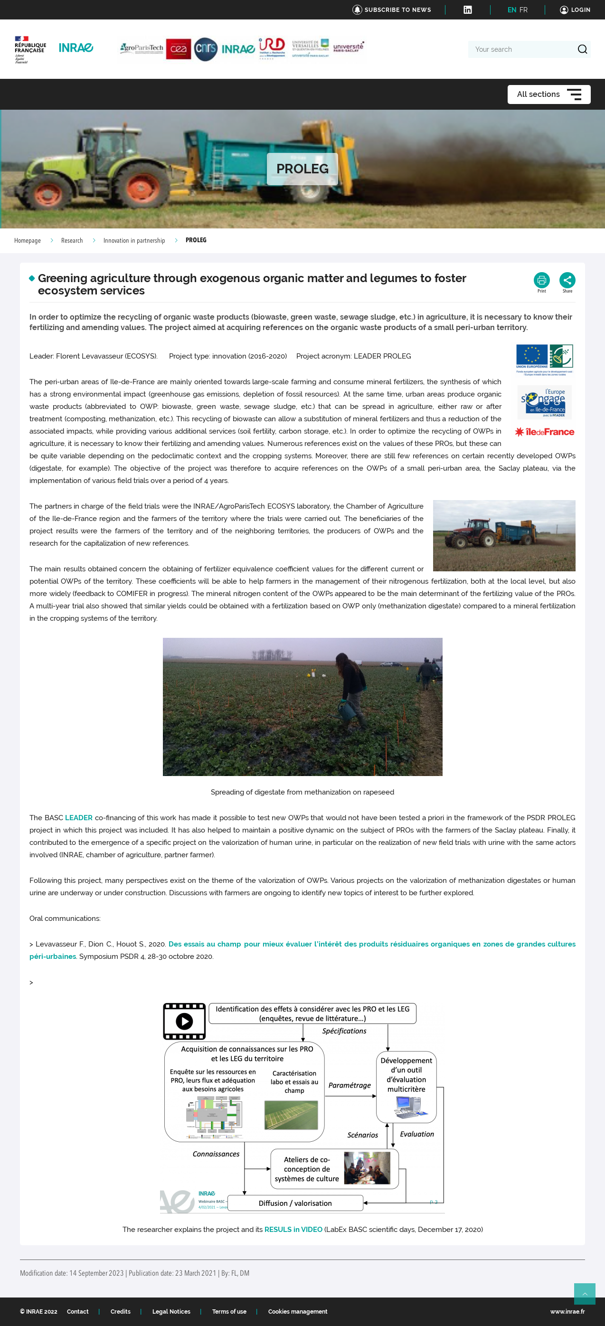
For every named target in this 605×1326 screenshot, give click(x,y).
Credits (121, 1311)
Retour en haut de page (589, 1298)
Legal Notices (171, 1311)
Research (72, 240)
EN (512, 10)
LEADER (79, 818)
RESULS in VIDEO (293, 1229)
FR (524, 10)
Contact (78, 1311)
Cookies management (298, 1311)
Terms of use (229, 1311)
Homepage (27, 240)
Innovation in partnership (134, 240)
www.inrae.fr (567, 1311)
